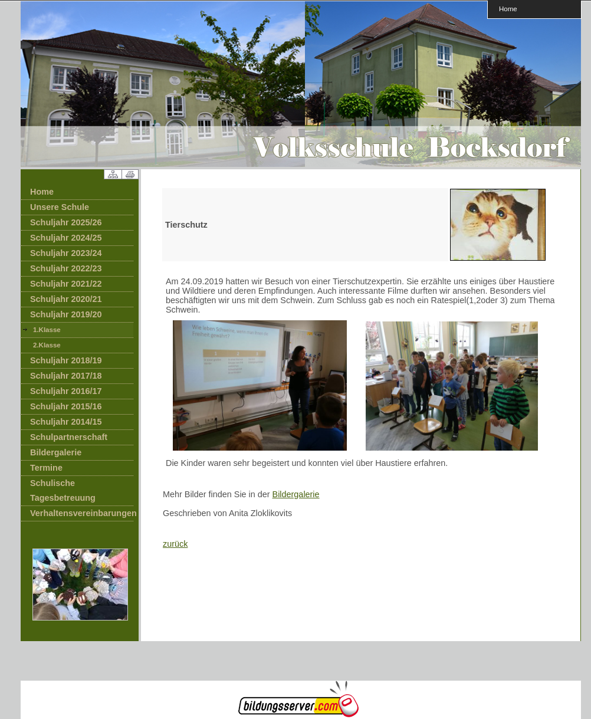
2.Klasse (47, 345)
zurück (175, 544)
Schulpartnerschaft (68, 437)
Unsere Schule (59, 207)
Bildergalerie (55, 452)
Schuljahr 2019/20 (66, 314)
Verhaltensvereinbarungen (81, 513)
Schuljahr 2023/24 (66, 253)
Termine (46, 467)
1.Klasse (47, 329)
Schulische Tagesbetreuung (63, 490)
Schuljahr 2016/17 (66, 391)
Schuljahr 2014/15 (66, 421)
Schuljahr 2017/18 (66, 375)
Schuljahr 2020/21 (66, 299)
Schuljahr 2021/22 (66, 283)
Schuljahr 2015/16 (66, 406)
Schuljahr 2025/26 (66, 222)
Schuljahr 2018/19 (66, 360)
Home (508, 8)
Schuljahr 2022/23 (66, 268)
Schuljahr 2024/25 (66, 237)
